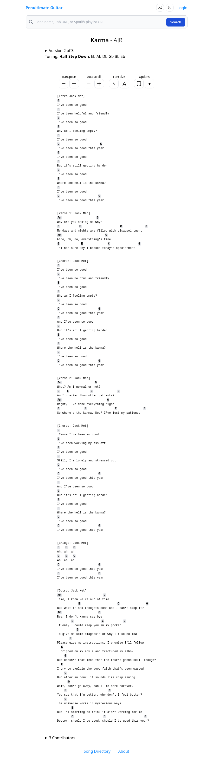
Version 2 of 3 (61, 50)
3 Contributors (62, 737)
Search (175, 22)
